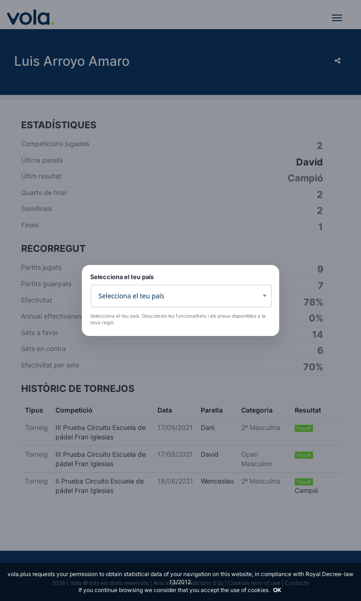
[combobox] (181, 296)
